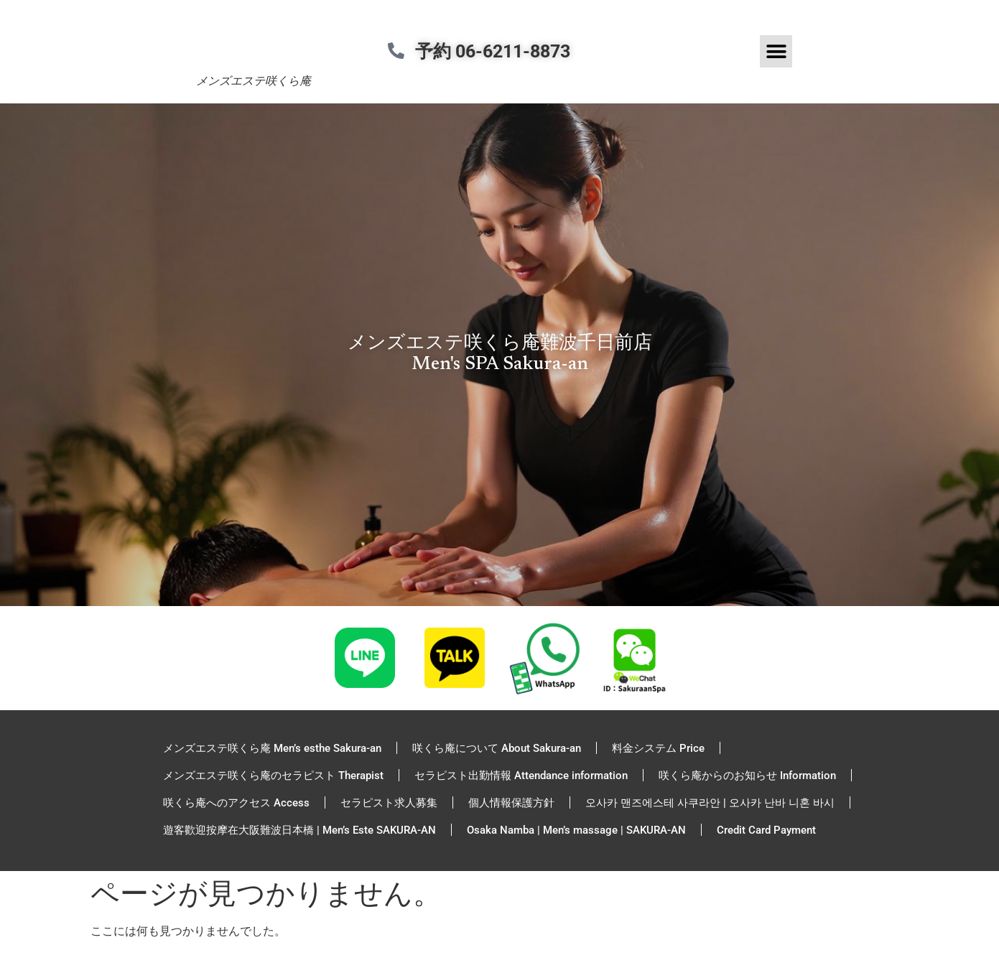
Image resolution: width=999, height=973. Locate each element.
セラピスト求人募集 (388, 802)
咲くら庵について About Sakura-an (496, 748)
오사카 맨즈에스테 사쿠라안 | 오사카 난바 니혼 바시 (710, 802)
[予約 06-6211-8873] (401, 51)
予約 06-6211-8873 (502, 51)
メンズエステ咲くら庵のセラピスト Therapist (273, 775)
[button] (776, 51)
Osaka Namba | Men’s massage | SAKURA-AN (576, 830)
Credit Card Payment (766, 830)
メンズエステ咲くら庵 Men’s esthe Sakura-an (272, 748)
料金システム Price (658, 748)
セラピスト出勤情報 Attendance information (521, 775)
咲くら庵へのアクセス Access (236, 802)
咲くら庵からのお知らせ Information (747, 775)
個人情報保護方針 (511, 802)
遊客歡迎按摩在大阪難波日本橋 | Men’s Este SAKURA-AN (299, 830)
